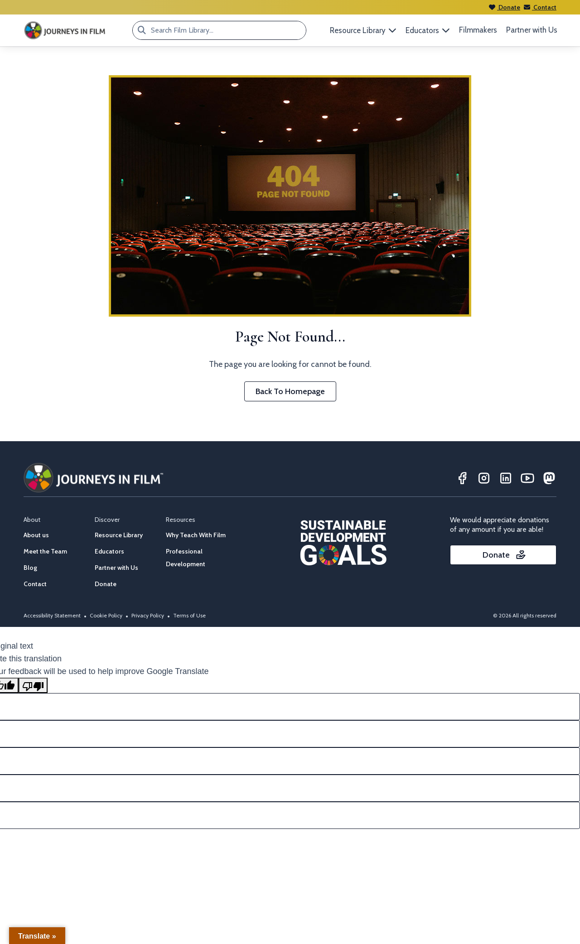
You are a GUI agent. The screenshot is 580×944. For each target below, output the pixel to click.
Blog (30, 568)
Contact (540, 7)
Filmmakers (478, 29)
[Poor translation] (33, 685)
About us (36, 535)
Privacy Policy (147, 615)
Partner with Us (531, 29)
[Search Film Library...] (142, 30)
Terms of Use (189, 615)
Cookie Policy (106, 615)
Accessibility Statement (52, 615)
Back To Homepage (290, 391)
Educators (109, 551)
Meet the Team (45, 551)
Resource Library (119, 535)
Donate (504, 7)
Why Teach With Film (196, 535)
